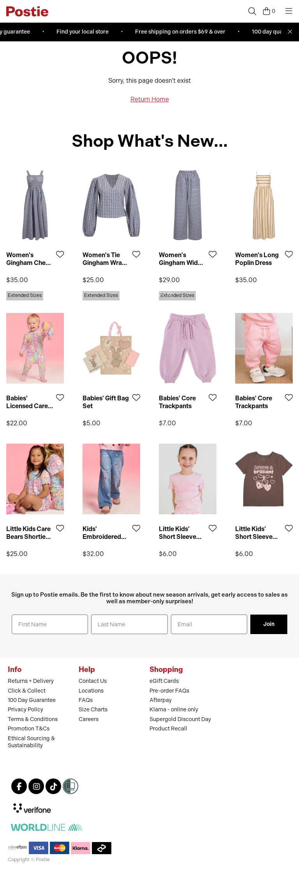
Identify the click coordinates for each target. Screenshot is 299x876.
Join (268, 624)
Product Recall (168, 728)
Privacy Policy (25, 709)
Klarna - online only (174, 709)
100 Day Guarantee (32, 700)
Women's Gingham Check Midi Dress (29, 258)
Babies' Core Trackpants (177, 401)
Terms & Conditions (33, 719)
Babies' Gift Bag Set (106, 401)
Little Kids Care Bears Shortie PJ (28, 532)
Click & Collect (27, 691)
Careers (88, 719)
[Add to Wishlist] (60, 254)
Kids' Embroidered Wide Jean (102, 532)
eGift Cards (164, 681)
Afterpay (161, 700)
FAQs (86, 700)
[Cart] (269, 11)
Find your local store (84, 31)
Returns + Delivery (31, 681)
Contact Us (93, 681)
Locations (91, 691)
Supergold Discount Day (180, 719)
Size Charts (93, 709)
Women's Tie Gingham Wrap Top (104, 258)
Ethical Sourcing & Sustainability (31, 742)
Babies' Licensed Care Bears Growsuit (28, 401)
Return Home (149, 99)
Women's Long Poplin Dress (257, 258)
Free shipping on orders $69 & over (182, 31)
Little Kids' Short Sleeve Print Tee (177, 532)
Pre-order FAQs (169, 691)
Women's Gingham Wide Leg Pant (180, 258)
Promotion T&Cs (28, 728)
